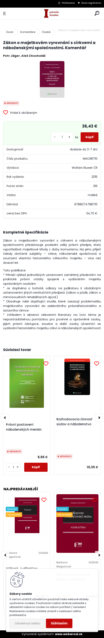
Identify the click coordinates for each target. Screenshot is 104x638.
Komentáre (27, 32)
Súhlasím (59, 623)
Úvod (9, 32)
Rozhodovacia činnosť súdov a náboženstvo (74, 421)
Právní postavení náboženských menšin (24, 427)
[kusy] (62, 137)
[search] (97, 13)
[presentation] (5, 418)
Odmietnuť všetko (27, 623)
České (46, 32)
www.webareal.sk (68, 634)
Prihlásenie (68, 3)
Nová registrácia (91, 3)
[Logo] (51, 13)
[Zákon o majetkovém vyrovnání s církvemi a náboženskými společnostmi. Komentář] (52, 79)
